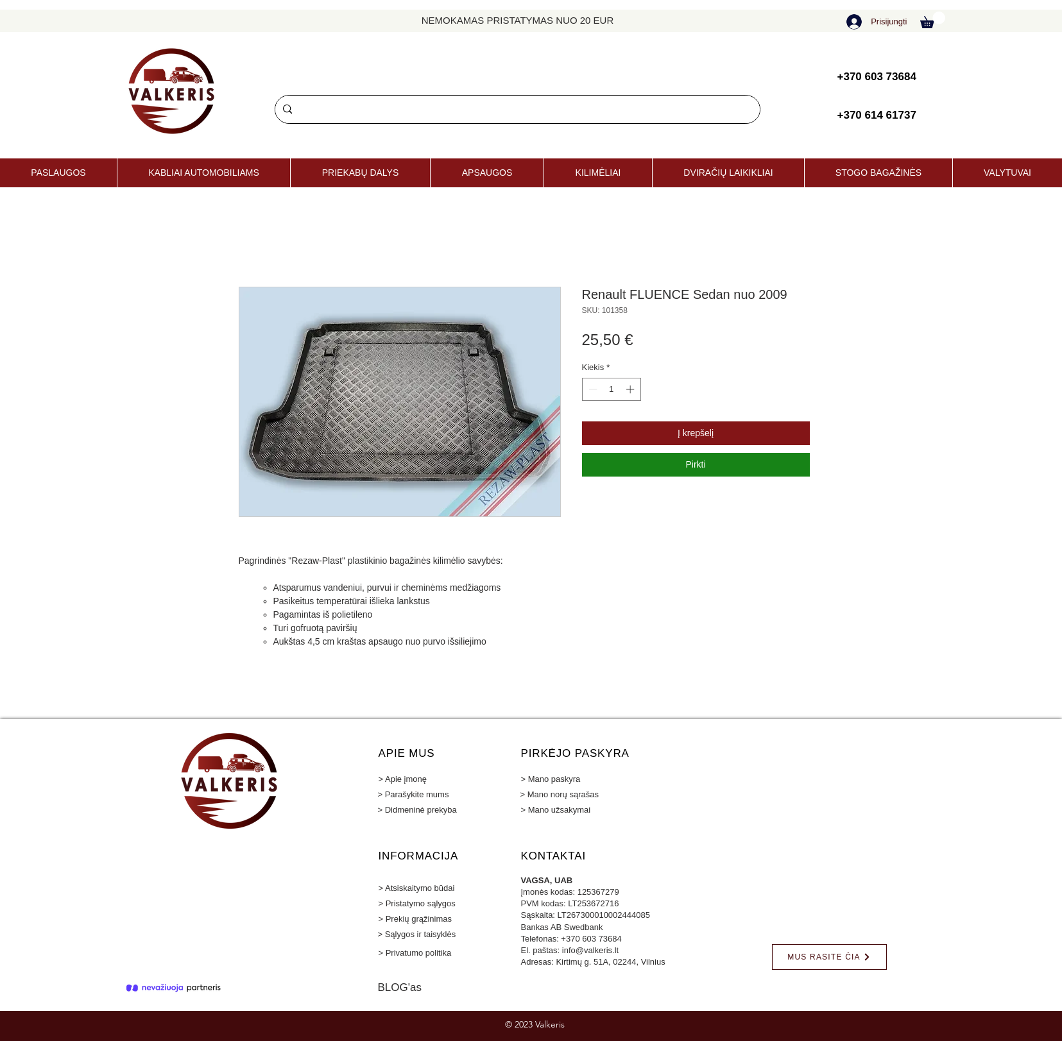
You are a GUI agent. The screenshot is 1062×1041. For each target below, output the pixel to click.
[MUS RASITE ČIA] (829, 957)
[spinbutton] (611, 389)
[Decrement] (591, 389)
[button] (932, 20)
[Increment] (631, 389)
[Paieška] (516, 109)
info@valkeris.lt (590, 950)
